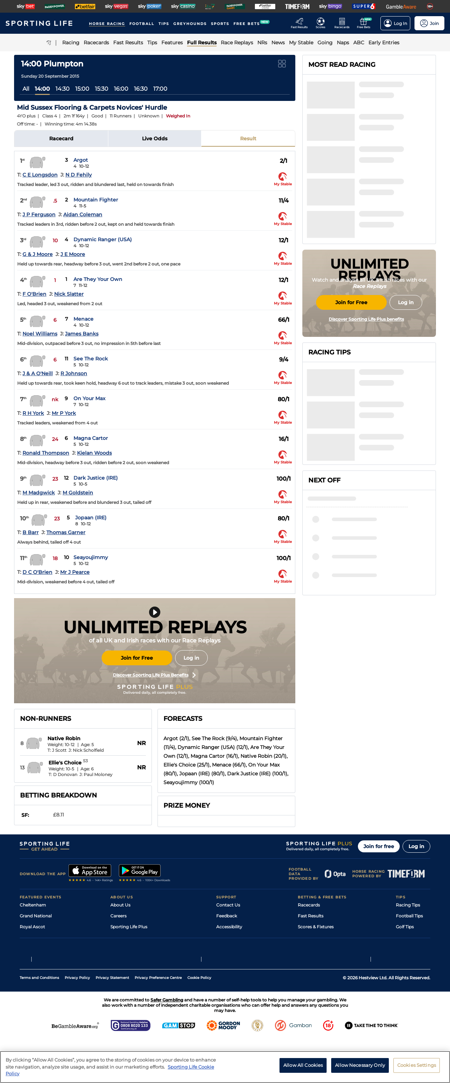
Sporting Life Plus (128, 926)
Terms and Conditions (39, 1021)
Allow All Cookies (303, 1065)
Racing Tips (408, 905)
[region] (225, 1067)
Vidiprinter (309, 937)
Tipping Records (413, 959)
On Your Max (89, 398)
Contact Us (228, 905)
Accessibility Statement (135, 948)
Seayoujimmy (90, 557)
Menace (83, 319)
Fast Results (310, 915)
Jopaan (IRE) (91, 517)
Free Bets (308, 959)
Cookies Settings (416, 1065)
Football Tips (409, 915)
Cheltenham (33, 905)
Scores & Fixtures (316, 926)
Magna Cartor (90, 438)
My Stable (308, 948)
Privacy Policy (77, 1021)
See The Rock (90, 358)
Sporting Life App (128, 937)
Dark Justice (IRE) (95, 478)
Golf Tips (405, 926)
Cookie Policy (199, 1021)
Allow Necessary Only (360, 1065)
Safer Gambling (232, 937)
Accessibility (229, 926)
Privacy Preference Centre (158, 1021)
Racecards (309, 905)
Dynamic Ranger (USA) (102, 239)
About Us (120, 905)
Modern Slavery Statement (138, 959)
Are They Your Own (97, 279)
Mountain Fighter (95, 200)
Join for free (379, 846)
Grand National (36, 915)
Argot (80, 160)
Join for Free (137, 658)
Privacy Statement (112, 1021)
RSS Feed (120, 970)
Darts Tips (406, 937)
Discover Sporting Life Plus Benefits (154, 675)
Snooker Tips (409, 948)
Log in (191, 658)
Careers (118, 915)
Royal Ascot (32, 926)
